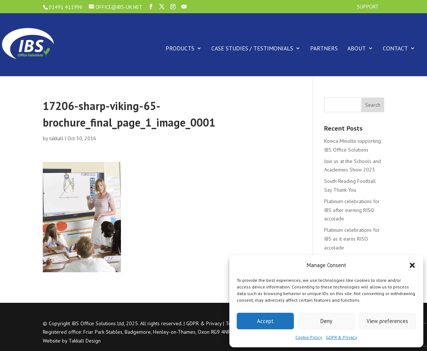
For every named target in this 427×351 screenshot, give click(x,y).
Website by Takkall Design (72, 340)
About (356, 48)
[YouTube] (184, 7)
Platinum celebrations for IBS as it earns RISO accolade (352, 239)
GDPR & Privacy (341, 337)
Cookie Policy (308, 337)
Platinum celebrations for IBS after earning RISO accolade (352, 210)
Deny (326, 321)
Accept (265, 321)
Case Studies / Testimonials (252, 48)
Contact (395, 48)
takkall (56, 138)
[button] (412, 265)
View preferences (387, 321)
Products (180, 48)
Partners (324, 48)
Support (368, 7)
